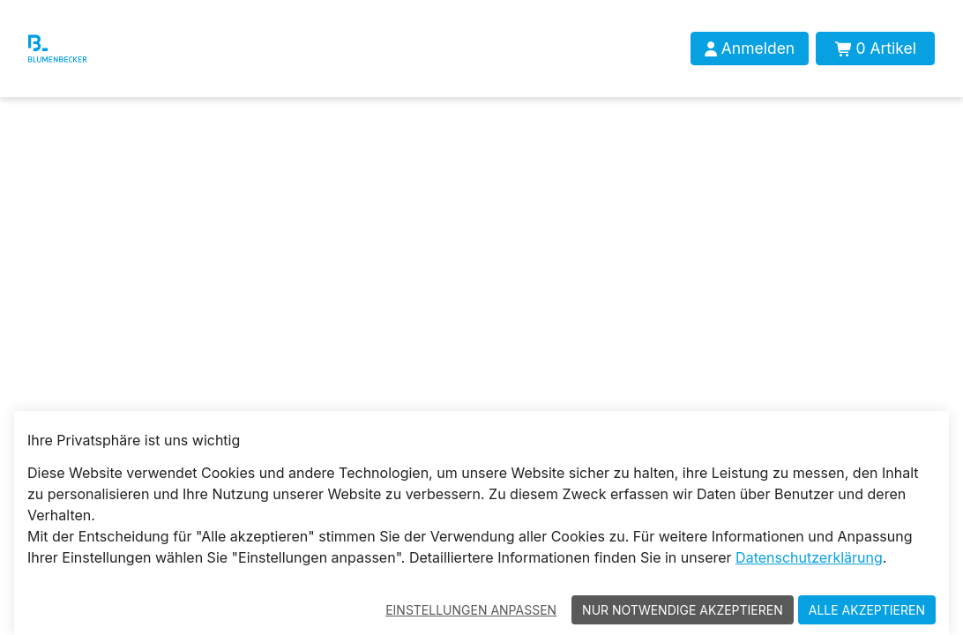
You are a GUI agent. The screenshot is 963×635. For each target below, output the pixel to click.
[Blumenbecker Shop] (85, 48)
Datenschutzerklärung (809, 557)
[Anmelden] (750, 48)
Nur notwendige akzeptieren (682, 609)
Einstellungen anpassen (470, 609)
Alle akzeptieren (867, 609)
